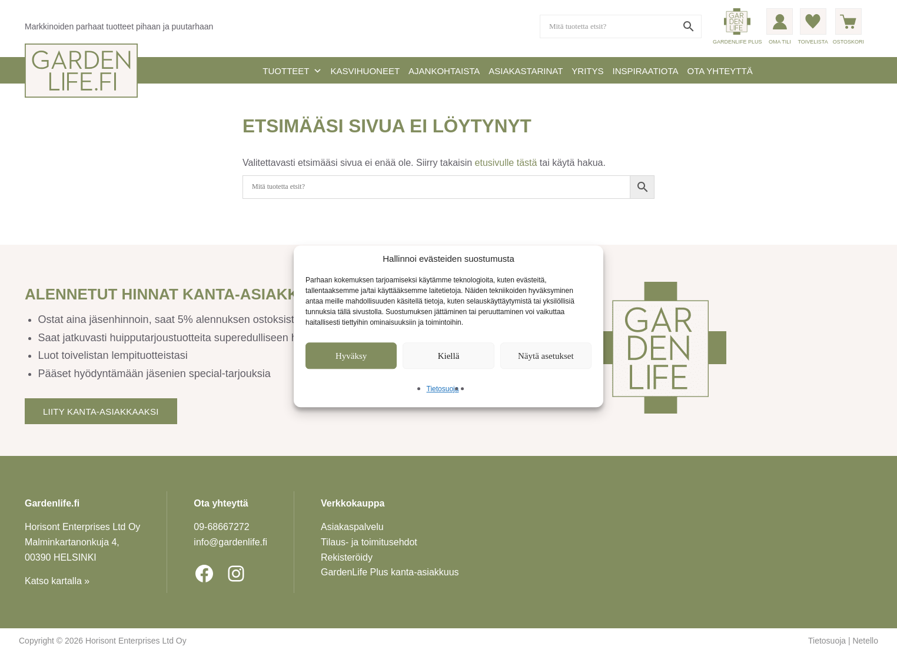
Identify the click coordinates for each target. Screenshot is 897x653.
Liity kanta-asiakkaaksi (101, 412)
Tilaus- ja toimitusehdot (369, 542)
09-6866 (221, 527)
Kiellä (449, 356)
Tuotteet (292, 71)
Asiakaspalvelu (352, 527)
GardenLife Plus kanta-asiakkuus (390, 572)
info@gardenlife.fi (230, 542)
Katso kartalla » (57, 581)
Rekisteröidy (347, 557)
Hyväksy (351, 356)
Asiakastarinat (526, 71)
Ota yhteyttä (720, 71)
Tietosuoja (443, 389)
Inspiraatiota (646, 71)
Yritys (587, 71)
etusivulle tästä (506, 163)
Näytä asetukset (546, 356)
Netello (865, 640)
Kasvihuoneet (365, 71)
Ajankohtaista (444, 71)
